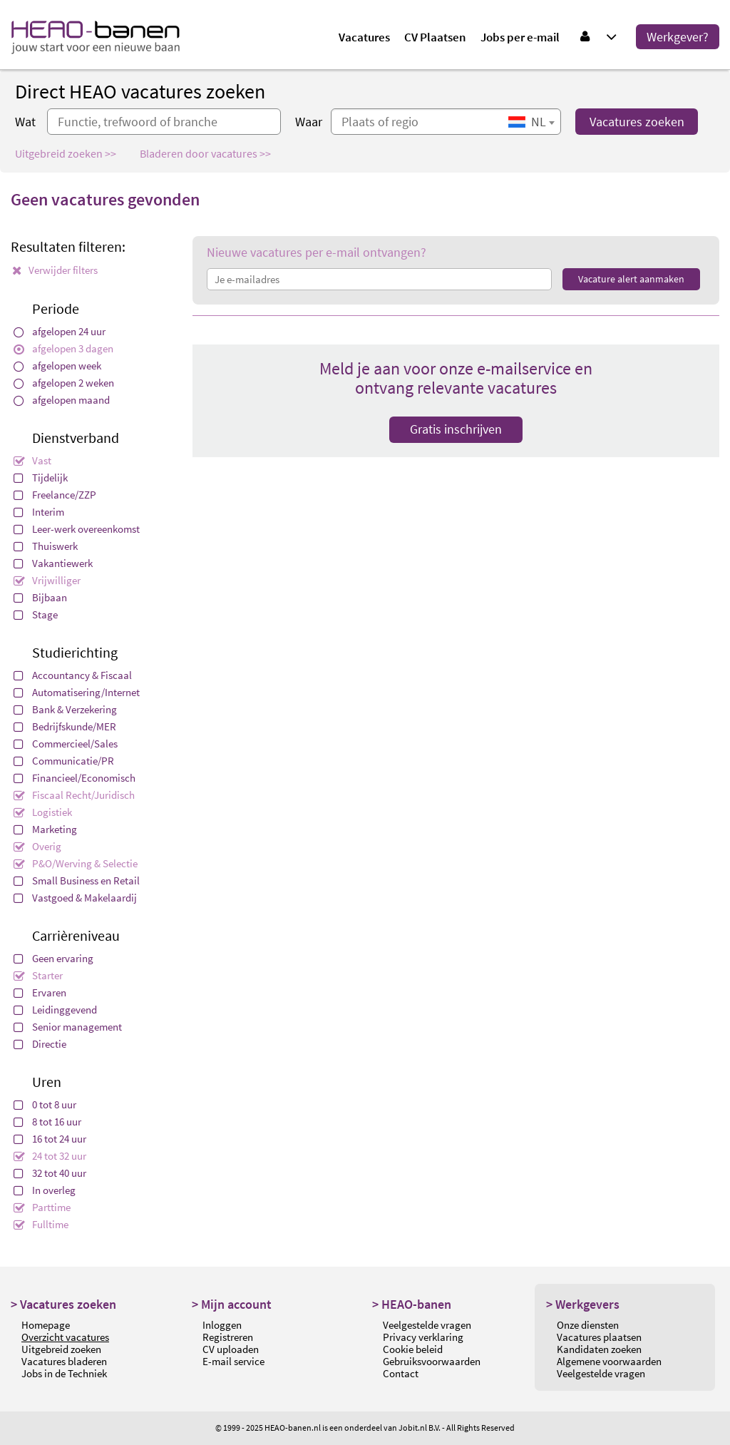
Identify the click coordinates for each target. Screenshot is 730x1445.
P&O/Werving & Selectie (76, 863)
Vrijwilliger (47, 580)
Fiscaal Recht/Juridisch (74, 795)
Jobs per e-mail (520, 37)
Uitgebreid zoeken (61, 1349)
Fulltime (41, 1224)
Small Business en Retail (77, 880)
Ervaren (40, 992)
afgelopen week (57, 365)
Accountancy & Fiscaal (73, 675)
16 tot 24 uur (50, 1138)
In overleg (45, 1190)
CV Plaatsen (435, 37)
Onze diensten (588, 1325)
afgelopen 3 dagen (63, 348)
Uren (46, 1082)
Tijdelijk (41, 477)
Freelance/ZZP (55, 494)
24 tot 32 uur (50, 1156)
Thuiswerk (46, 546)
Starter (38, 975)
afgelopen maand (62, 400)
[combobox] (531, 121)
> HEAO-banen (411, 1304)
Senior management (68, 1026)
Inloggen (222, 1325)
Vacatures (364, 37)
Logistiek (43, 812)
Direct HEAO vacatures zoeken (140, 91)
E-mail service (233, 1361)
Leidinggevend (55, 1009)
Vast (32, 460)
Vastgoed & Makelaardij (75, 897)
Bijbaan (40, 597)
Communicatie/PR (64, 760)
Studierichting (75, 652)
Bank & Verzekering (65, 709)
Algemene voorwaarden (609, 1361)
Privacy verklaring (423, 1337)
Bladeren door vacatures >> (205, 153)
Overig (37, 846)
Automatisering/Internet (77, 692)
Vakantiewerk (53, 563)
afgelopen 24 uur (60, 331)
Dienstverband (75, 437)
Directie (40, 1044)
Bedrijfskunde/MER (65, 726)
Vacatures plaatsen (599, 1337)
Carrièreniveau (76, 935)
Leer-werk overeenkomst (77, 529)
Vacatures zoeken (637, 121)
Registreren (227, 1337)
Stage (36, 614)
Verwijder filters (55, 270)
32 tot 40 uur (50, 1173)
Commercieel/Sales (66, 743)
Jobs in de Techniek (64, 1373)
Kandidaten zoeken (599, 1349)
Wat (25, 121)
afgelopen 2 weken (64, 382)
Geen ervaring (53, 958)
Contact (400, 1373)
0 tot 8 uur (45, 1104)
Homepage (45, 1325)
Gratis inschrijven (456, 429)
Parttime (42, 1207)
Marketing (45, 829)
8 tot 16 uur (47, 1121)
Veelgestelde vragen (427, 1325)
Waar (308, 121)
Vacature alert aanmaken (631, 278)
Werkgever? (678, 37)
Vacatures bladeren (64, 1361)
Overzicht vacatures (65, 1337)
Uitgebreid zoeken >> (65, 153)
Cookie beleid (413, 1349)
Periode (55, 308)
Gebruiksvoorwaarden (431, 1361)
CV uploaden (230, 1349)
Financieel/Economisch (74, 778)
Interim (39, 512)
